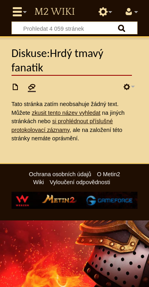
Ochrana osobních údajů (60, 174)
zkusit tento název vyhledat (66, 113)
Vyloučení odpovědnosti (80, 182)
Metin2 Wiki (54, 12)
